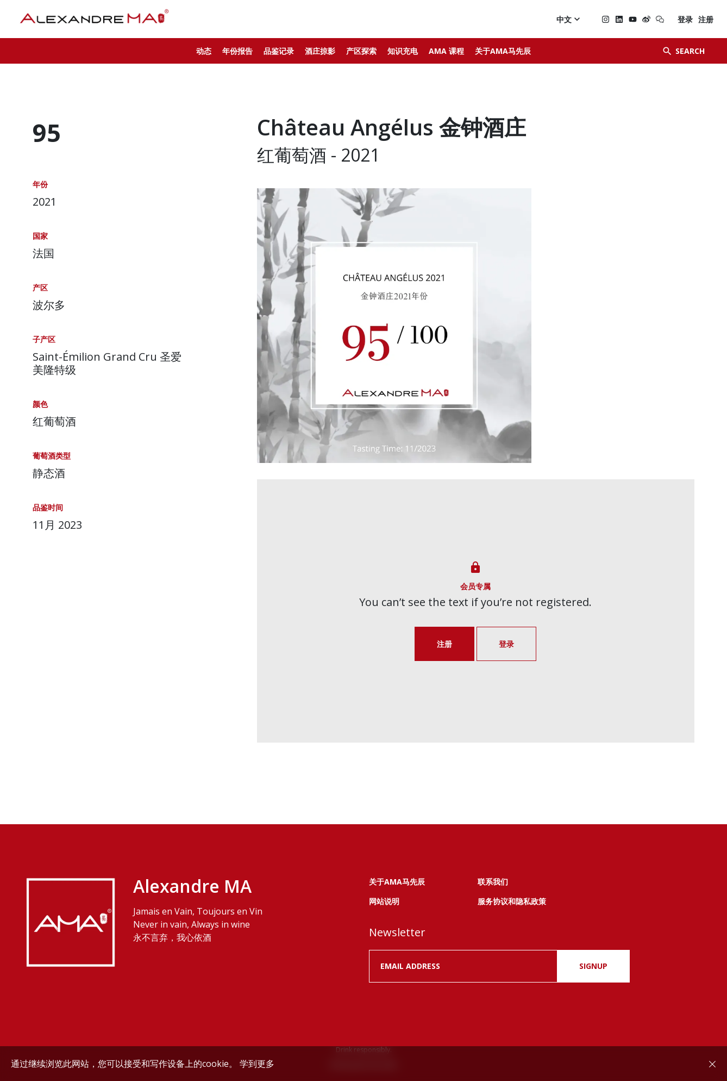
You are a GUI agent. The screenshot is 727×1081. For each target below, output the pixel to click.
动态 (203, 51)
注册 (705, 19)
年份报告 (237, 51)
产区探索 (361, 51)
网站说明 (384, 901)
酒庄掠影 (320, 51)
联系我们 (493, 881)
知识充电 (402, 51)
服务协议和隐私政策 (512, 901)
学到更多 (257, 1064)
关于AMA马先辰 (503, 51)
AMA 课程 (446, 51)
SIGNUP (593, 966)
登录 (685, 19)
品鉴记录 (279, 51)
